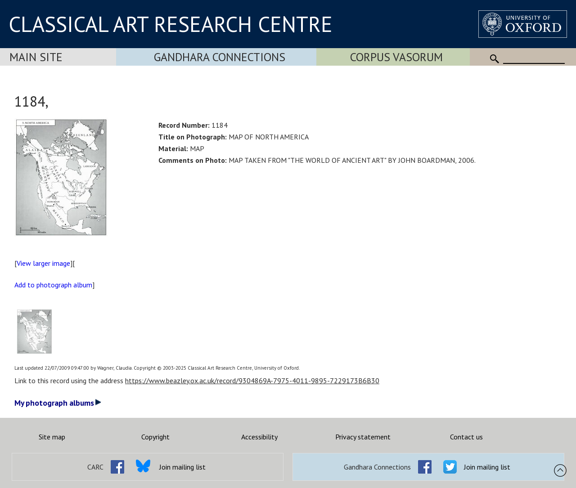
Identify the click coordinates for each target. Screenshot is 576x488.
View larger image (43, 263)
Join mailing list (182, 466)
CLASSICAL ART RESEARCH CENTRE (171, 24)
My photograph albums (57, 403)
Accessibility (259, 436)
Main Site (36, 56)
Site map (52, 436)
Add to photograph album (53, 284)
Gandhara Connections (219, 56)
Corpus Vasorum (396, 56)
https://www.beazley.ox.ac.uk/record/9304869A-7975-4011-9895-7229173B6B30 (252, 380)
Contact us (466, 436)
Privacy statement (363, 436)
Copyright (155, 436)
